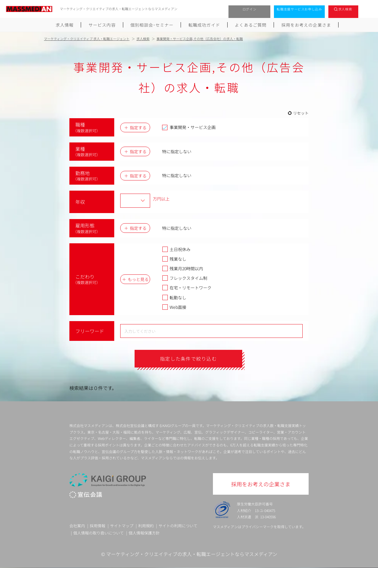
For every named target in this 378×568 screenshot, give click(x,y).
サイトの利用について (177, 525)
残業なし (174, 259)
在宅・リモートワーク (186, 288)
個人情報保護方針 (144, 533)
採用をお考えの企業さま (306, 25)
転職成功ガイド (204, 25)
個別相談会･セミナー (151, 25)
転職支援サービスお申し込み (299, 9)
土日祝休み (176, 249)
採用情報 (97, 525)
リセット (301, 113)
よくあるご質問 (250, 25)
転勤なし (174, 297)
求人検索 (345, 9)
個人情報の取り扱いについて (98, 533)
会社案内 (77, 525)
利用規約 (146, 525)
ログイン (250, 9)
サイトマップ (121, 525)
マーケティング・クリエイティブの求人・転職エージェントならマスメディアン (191, 554)
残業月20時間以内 (182, 268)
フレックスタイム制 (184, 278)
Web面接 (174, 307)
